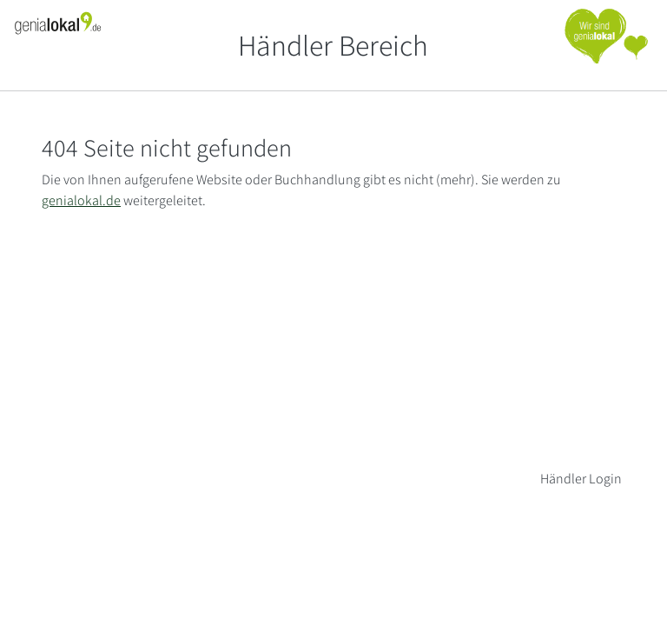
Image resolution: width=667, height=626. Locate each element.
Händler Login (581, 479)
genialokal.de (81, 200)
